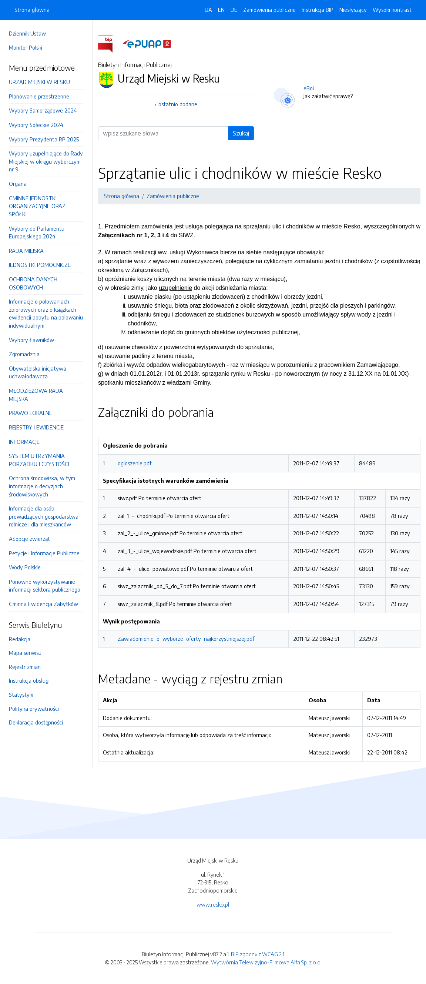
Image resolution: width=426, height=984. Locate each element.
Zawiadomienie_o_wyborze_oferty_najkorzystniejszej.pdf (186, 638)
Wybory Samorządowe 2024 (43, 110)
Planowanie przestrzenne (39, 96)
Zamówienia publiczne (269, 9)
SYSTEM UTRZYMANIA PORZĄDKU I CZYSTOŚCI (39, 459)
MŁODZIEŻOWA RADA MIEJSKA (36, 394)
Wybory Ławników (31, 340)
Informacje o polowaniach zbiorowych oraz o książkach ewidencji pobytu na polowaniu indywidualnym (46, 313)
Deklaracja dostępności (36, 722)
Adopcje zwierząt (29, 538)
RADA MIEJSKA (26, 250)
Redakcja (19, 639)
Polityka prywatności (34, 708)
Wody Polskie (25, 567)
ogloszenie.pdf (134, 463)
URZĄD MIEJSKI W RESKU (39, 81)
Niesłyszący (353, 9)
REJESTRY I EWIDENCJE (36, 427)
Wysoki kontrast (392, 9)
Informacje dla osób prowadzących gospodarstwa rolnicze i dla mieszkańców (43, 516)
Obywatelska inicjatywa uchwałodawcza (37, 372)
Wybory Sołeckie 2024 (36, 124)
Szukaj (241, 133)
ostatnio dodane (177, 104)
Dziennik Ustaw (27, 33)
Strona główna (32, 9)
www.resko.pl (213, 904)
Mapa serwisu (25, 652)
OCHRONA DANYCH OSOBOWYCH (33, 283)
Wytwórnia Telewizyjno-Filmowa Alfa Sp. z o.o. (266, 962)
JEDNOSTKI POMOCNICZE (40, 264)
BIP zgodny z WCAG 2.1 (257, 954)
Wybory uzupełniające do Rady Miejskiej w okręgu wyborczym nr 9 (46, 161)
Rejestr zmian (25, 666)
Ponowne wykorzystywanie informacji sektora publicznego (44, 585)
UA (208, 9)
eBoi (308, 88)
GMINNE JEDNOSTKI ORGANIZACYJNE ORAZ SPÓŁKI (37, 206)
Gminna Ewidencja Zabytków (43, 603)
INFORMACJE (24, 441)
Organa (18, 183)
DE (234, 9)
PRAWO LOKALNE (30, 412)
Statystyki (21, 694)
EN (221, 9)
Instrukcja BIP (317, 9)
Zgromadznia (24, 354)
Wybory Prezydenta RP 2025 (44, 139)
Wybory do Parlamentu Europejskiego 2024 (36, 232)
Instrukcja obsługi (29, 680)
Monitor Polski (25, 47)
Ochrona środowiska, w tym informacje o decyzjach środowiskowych (42, 486)
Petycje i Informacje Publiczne (44, 553)
